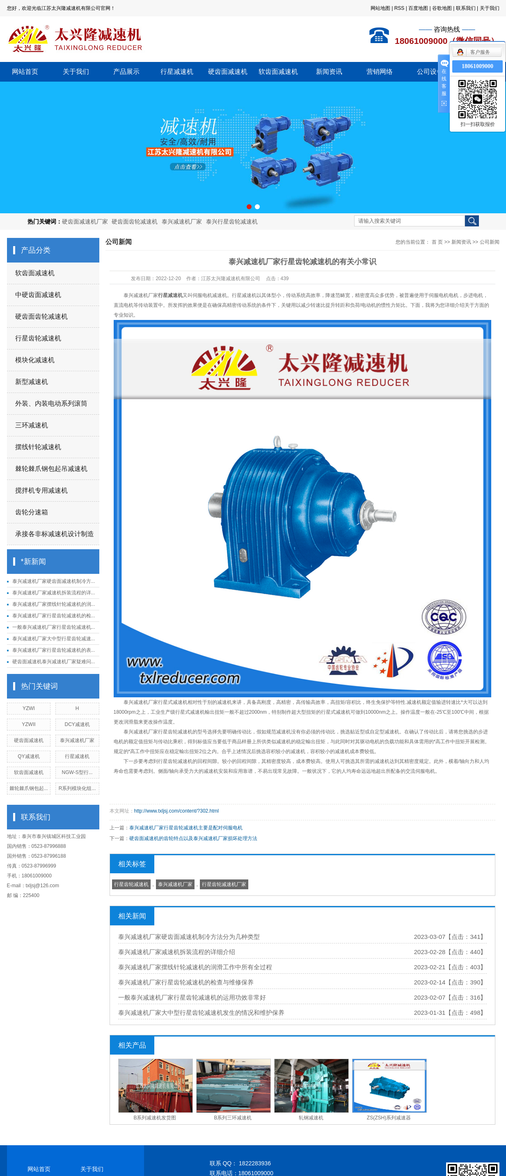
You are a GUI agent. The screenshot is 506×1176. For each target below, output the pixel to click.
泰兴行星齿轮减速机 (232, 221)
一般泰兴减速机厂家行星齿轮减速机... (53, 627)
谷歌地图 (442, 8)
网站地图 (380, 8)
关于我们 (489, 8)
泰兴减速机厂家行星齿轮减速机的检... (53, 616)
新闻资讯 (329, 71)
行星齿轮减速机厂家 (224, 884)
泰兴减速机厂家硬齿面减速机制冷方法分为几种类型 (189, 936)
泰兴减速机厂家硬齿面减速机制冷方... (53, 581)
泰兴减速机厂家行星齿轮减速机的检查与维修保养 (186, 982)
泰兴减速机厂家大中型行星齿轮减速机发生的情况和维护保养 (201, 1012)
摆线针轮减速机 (38, 446)
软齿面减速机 (278, 71)
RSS (399, 8)
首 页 (437, 242)
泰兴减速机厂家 (182, 221)
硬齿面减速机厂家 (85, 221)
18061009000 (477, 66)
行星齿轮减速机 (38, 338)
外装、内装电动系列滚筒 (51, 403)
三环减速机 (31, 425)
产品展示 (126, 71)
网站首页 (25, 71)
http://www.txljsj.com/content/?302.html (176, 811)
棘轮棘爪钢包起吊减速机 (51, 468)
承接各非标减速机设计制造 (54, 533)
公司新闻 (489, 242)
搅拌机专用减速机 (41, 490)
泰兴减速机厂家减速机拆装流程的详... (53, 593)
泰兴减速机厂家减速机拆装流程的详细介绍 (176, 951)
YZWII (28, 724)
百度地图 (418, 8)
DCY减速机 (76, 724)
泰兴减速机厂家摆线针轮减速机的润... (53, 604)
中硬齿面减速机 (38, 294)
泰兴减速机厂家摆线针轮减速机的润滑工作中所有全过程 (195, 967)
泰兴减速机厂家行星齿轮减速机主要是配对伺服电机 (186, 828)
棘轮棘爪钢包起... (28, 788)
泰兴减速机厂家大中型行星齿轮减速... (53, 639)
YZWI (29, 708)
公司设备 (430, 71)
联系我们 (466, 8)
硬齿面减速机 (227, 71)
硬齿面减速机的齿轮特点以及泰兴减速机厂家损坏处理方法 (193, 838)
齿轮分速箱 (31, 512)
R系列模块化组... (77, 788)
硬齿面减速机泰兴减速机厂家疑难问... (53, 661)
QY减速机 (28, 756)
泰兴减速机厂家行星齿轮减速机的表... (53, 650)
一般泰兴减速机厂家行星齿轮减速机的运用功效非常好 (192, 997)
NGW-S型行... (77, 772)
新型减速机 (31, 381)
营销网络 (379, 71)
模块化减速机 (35, 359)
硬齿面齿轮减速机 (135, 221)
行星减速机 (176, 71)
